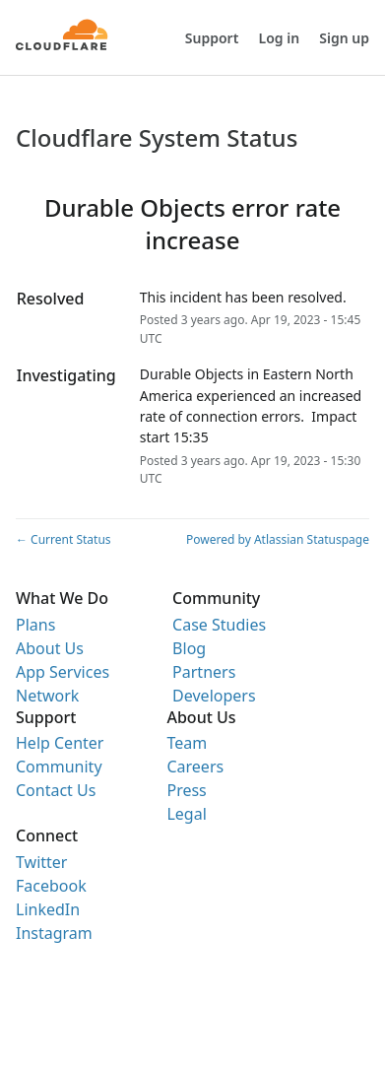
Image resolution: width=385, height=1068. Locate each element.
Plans (35, 624)
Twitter (41, 862)
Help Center (59, 743)
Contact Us (56, 790)
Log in (279, 38)
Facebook (51, 886)
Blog (189, 648)
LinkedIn (48, 909)
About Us (50, 648)
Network (47, 695)
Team (186, 743)
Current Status (63, 539)
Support (212, 38)
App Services (62, 672)
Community (59, 766)
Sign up (344, 38)
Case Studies (219, 624)
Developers (213, 695)
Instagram (54, 933)
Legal (186, 814)
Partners (203, 672)
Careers (195, 766)
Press (186, 790)
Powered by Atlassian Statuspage (277, 539)
